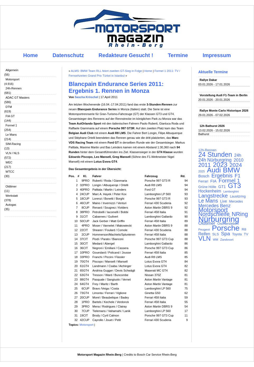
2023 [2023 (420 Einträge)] (220, 165)
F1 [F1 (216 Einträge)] (238, 176)
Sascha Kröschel (86, 97)
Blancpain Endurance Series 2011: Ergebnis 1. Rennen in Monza (116, 87)
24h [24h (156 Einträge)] (237, 155)
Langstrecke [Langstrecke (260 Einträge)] (213, 196)
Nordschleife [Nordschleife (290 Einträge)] (214, 214)
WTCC (10, 171)
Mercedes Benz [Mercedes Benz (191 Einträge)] (214, 206)
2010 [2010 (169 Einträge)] (238, 160)
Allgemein (12, 70)
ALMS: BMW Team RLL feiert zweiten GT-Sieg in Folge (106, 70)
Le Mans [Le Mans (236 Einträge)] (208, 201)
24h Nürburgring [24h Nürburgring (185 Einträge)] (215, 160)
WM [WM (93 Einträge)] (215, 239)
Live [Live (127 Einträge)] (223, 201)
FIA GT (10, 116)
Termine (178, 55)
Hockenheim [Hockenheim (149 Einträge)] (209, 191)
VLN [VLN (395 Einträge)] (204, 238)
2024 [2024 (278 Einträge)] (235, 165)
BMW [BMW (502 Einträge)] (231, 170)
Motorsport (13, 79)
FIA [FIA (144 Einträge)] (213, 181)
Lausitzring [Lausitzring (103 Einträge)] (238, 196)
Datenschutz (68, 55)
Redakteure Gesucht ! (125, 55)
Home (30, 55)
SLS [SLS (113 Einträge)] (215, 234)
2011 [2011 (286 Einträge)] (204, 165)
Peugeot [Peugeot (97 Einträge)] (204, 229)
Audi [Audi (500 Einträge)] (214, 170)
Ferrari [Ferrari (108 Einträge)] (203, 181)
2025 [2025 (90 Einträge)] (201, 171)
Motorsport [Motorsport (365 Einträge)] (213, 210)
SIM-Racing (13, 143)
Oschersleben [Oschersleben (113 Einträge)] (228, 224)
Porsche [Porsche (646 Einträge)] (226, 228)
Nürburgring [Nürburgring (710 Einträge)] (218, 219)
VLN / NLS (12, 153)
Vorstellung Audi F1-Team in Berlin (223, 95)
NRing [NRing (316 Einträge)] (240, 214)
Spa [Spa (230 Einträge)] (225, 234)
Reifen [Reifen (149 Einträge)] (204, 234)
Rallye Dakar (208, 79)
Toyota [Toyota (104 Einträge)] (237, 234)
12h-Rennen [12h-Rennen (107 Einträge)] (207, 150)
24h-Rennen (14, 88)
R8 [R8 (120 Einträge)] (244, 229)
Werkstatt (12, 195)
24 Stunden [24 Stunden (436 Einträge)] (215, 154)
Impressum (217, 55)
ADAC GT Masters (18, 97)
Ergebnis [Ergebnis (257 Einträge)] (222, 175)
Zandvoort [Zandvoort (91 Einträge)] (226, 239)
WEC (9, 162)
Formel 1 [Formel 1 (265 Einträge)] (229, 180)
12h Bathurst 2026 (212, 125)
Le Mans (11, 134)
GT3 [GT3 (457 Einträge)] (234, 185)
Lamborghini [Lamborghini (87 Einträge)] (231, 191)
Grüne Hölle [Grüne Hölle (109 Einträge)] (207, 187)
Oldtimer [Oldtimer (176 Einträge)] (206, 223)
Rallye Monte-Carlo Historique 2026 (224, 110)
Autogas (11, 204)
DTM (9, 106)
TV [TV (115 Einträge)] (246, 234)
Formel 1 (11, 125)
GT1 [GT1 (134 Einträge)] (222, 187)
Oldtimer (11, 186)
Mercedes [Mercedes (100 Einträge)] (236, 201)
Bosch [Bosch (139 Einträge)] (203, 176)
